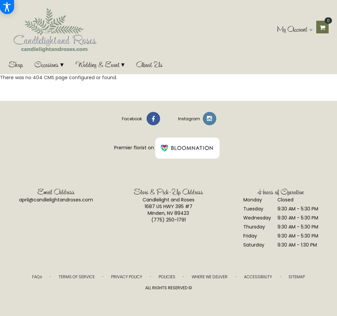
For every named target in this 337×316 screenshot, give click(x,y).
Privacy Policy (126, 277)
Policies (167, 277)
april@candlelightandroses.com (56, 199)
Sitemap (296, 277)
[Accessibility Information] (7, 7)
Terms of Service (77, 277)
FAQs (37, 277)
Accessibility (258, 277)
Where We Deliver (210, 277)
